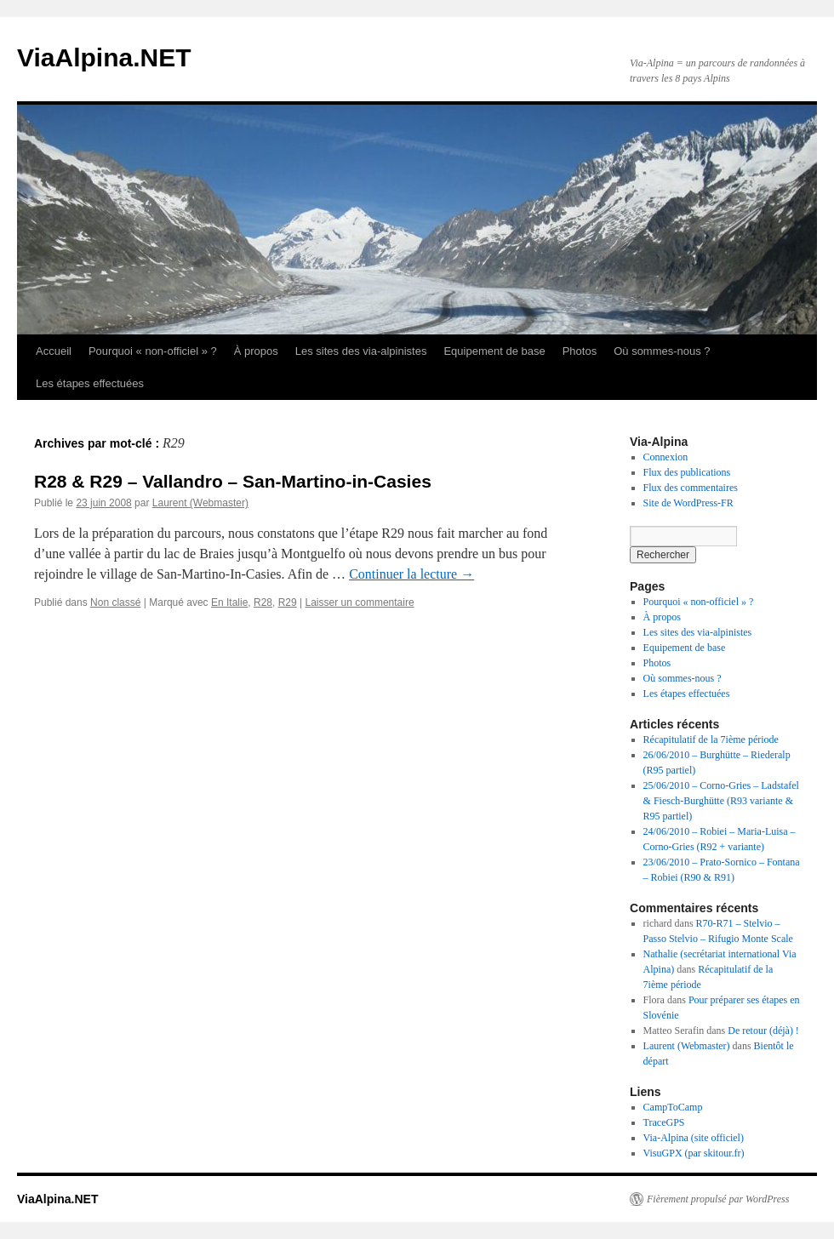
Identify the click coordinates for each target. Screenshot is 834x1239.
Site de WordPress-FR (688, 503)
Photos (580, 351)
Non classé (115, 602)
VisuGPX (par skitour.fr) (694, 1153)
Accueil (53, 351)
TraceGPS (664, 1122)
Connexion (665, 457)
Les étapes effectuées (90, 383)
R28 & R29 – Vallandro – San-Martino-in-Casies (232, 481)
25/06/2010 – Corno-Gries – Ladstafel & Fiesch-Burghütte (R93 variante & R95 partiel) (721, 800)
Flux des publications (687, 472)
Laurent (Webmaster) (200, 503)
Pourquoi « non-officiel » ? (153, 351)
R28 (263, 602)
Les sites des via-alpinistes (361, 351)
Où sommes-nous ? (662, 351)
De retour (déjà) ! (763, 1030)
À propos (256, 351)
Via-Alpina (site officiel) (693, 1138)
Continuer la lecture (411, 574)
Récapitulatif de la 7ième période (711, 739)
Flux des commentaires (690, 488)
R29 (287, 602)
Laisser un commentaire (360, 602)
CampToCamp (673, 1107)
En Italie (229, 602)
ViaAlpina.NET (104, 57)
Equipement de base (494, 351)
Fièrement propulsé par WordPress (718, 1199)
